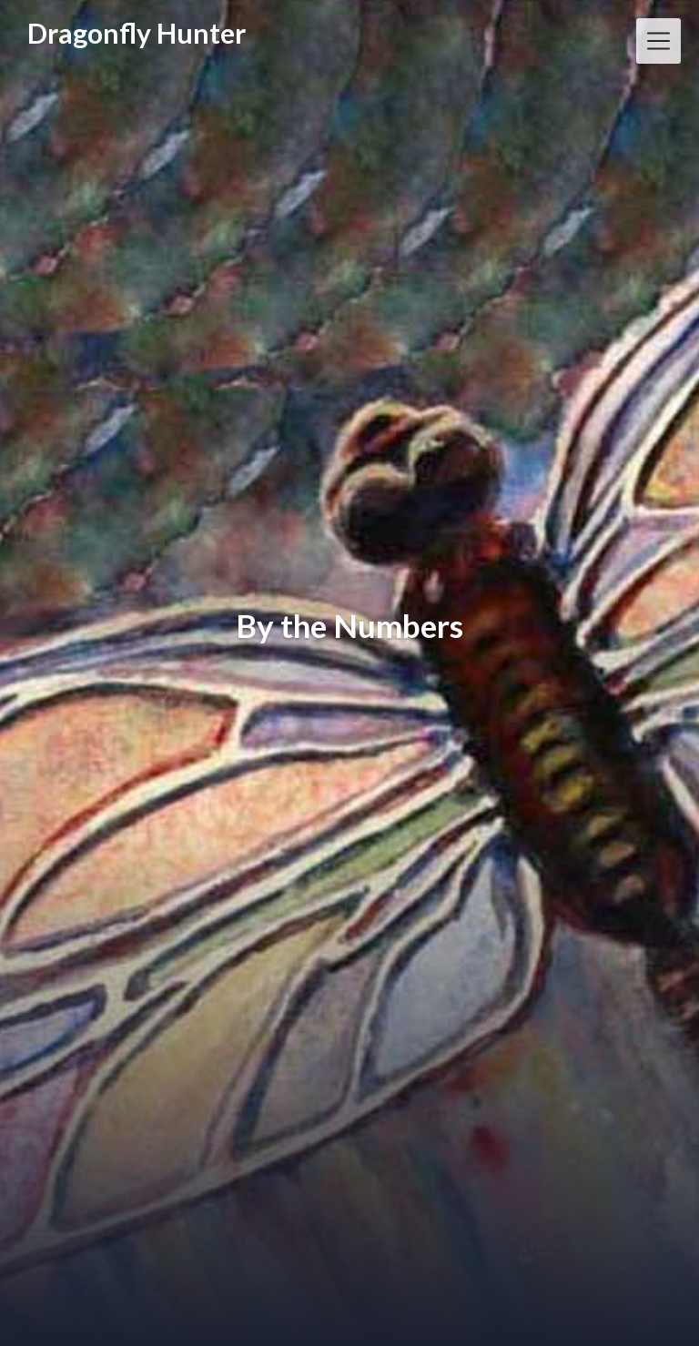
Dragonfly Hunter (136, 33)
